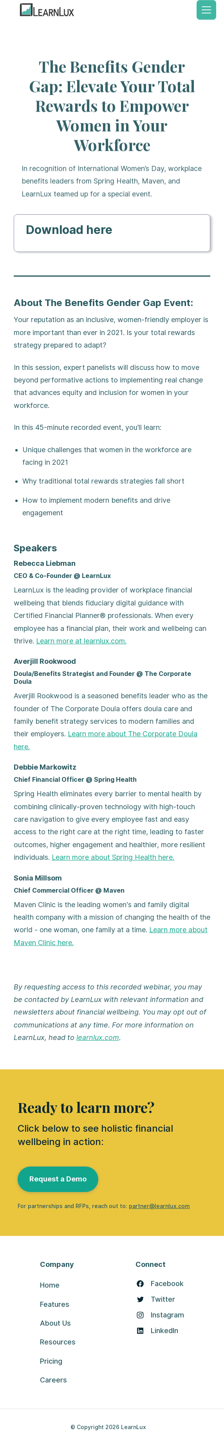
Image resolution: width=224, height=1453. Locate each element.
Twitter (163, 1299)
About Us (55, 1323)
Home (50, 1285)
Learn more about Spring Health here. (113, 857)
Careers (53, 1380)
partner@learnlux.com (159, 1206)
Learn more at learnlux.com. (81, 641)
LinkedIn (164, 1331)
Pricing (51, 1361)
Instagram (167, 1315)
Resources (58, 1342)
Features (54, 1304)
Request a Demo (58, 1179)
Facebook (167, 1284)
